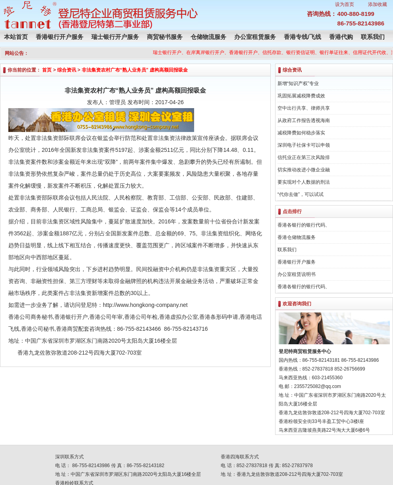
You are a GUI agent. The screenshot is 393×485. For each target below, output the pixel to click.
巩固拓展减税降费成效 (301, 96)
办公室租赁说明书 (296, 274)
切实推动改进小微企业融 (303, 170)
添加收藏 (377, 4)
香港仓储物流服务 (296, 237)
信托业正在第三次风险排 (303, 157)
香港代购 (341, 36)
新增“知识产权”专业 (298, 83)
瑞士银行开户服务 (115, 36)
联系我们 (373, 36)
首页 (47, 70)
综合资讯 (66, 70)
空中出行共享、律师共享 (303, 108)
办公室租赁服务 (255, 36)
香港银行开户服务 (59, 36)
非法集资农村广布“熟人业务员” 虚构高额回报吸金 (135, 70)
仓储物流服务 (208, 36)
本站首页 (16, 36)
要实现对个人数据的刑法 (303, 182)
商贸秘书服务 (165, 36)
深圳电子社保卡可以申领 (303, 145)
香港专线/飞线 (302, 36)
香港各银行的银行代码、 (303, 225)
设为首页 (344, 4)
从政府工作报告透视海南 (303, 120)
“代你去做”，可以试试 (300, 194)
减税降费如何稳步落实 (301, 133)
